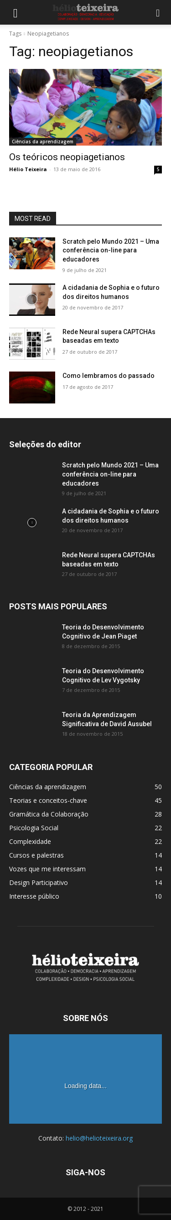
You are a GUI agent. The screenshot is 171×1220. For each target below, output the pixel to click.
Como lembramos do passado (108, 375)
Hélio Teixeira (28, 169)
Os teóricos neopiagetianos (67, 157)
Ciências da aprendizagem (42, 141)
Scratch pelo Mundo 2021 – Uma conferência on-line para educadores (110, 250)
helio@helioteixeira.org (99, 1138)
